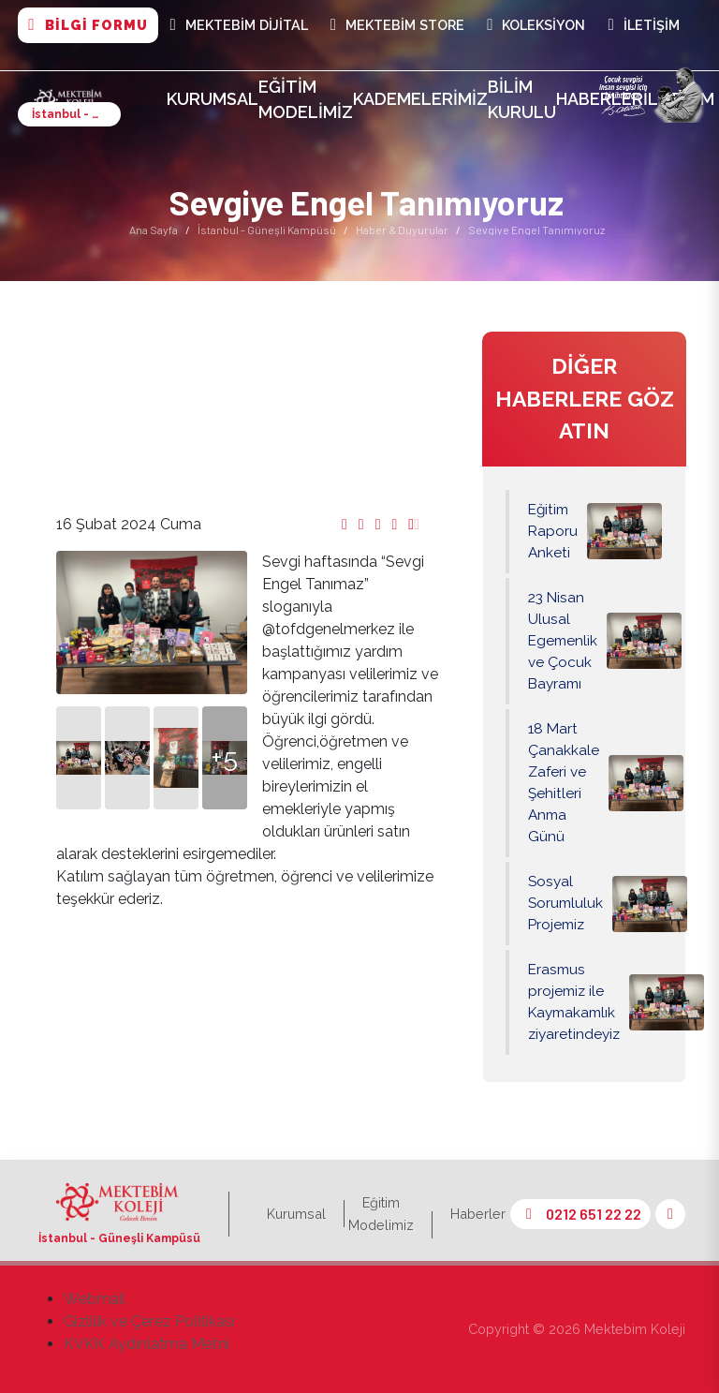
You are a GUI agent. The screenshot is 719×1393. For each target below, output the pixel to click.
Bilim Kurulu (522, 99)
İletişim (643, 25)
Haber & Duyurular (402, 229)
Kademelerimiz (420, 99)
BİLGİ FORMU (87, 25)
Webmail (94, 1299)
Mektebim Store (397, 25)
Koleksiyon (536, 25)
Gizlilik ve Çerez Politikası (149, 1321)
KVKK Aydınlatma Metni (146, 1344)
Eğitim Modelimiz (305, 99)
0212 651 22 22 (580, 1214)
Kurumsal (212, 99)
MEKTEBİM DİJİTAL (239, 25)
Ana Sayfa (153, 229)
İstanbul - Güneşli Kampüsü (267, 229)
